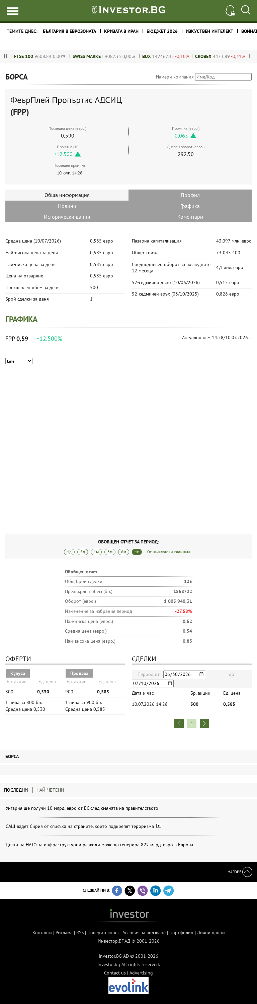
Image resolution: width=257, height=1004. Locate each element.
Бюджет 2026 (162, 31)
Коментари (190, 216)
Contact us (115, 973)
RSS (80, 933)
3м (109, 551)
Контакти (42, 933)
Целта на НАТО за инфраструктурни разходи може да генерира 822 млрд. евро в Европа (99, 845)
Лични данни (211, 933)
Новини (67, 206)
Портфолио (181, 933)
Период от (149, 674)
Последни (16, 790)
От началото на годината (168, 551)
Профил (190, 195)
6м (123, 551)
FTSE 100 (31, 56)
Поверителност (103, 933)
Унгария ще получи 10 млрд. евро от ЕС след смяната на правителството (82, 808)
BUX (154, 56)
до (231, 674)
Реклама (64, 933)
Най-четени (50, 790)
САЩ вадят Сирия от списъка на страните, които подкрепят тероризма (83, 826)
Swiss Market (95, 56)
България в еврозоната (69, 31)
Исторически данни (67, 216)
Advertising (141, 973)
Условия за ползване (144, 933)
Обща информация (67, 195)
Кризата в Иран (121, 31)
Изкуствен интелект (209, 31)
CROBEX (211, 56)
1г (137, 551)
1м (96, 551)
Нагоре (240, 871)
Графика (190, 206)
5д (82, 551)
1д (69, 551)
